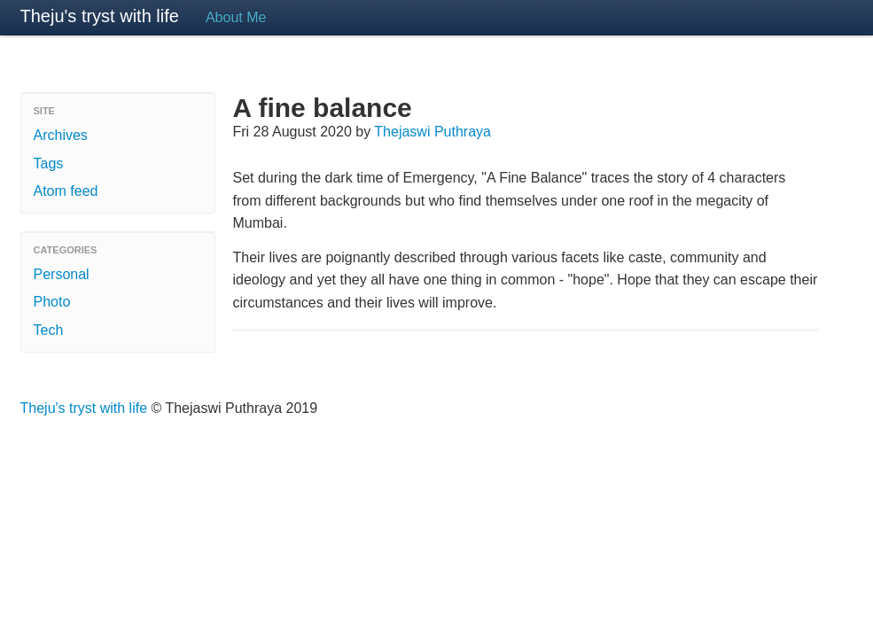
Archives (61, 135)
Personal (62, 274)
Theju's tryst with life (99, 16)
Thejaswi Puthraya (432, 131)
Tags (49, 163)
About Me (236, 17)
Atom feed (66, 190)
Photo (52, 301)
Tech (49, 330)
